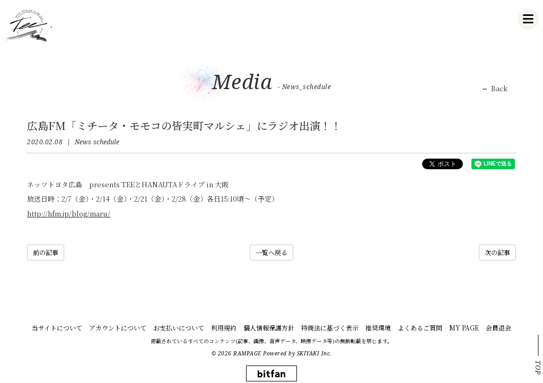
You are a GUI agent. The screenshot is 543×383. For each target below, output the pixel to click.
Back (499, 88)
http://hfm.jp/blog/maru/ (68, 213)
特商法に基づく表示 (329, 327)
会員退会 (498, 327)
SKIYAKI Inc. (314, 353)
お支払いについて (178, 327)
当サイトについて (57, 327)
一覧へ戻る (271, 252)
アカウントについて (117, 327)
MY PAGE (464, 327)
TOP (538, 367)
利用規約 (224, 327)
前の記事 (45, 252)
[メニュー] (528, 19)
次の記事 (497, 252)
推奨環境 (378, 327)
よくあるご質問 (420, 327)
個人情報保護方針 (268, 327)
